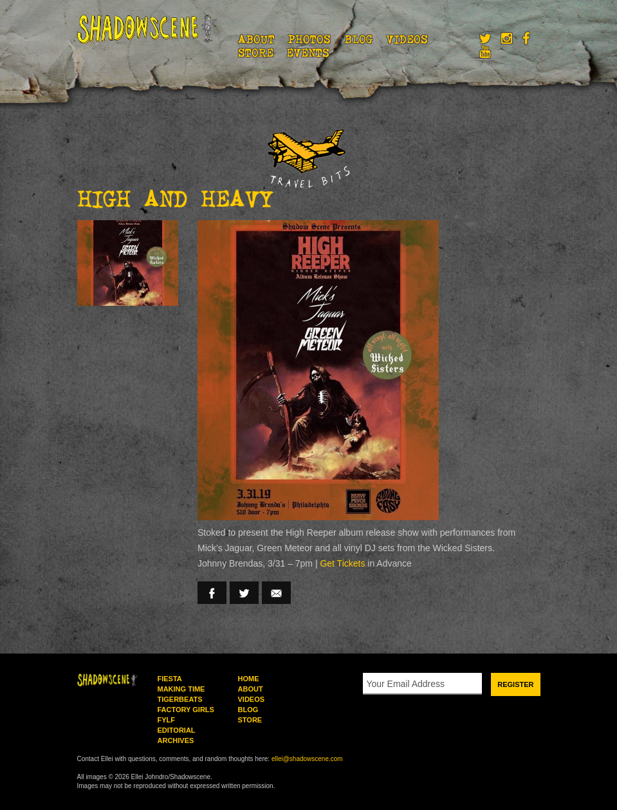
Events (307, 52)
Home (248, 679)
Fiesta (170, 679)
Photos (309, 39)
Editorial (177, 730)
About (256, 39)
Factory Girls (186, 709)
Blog (358, 39)
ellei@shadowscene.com (307, 758)
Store (255, 52)
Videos (407, 39)
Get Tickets (342, 563)
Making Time (181, 689)
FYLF (167, 720)
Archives (176, 740)
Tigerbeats (180, 699)
